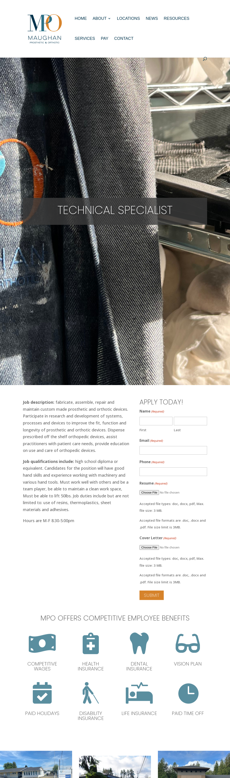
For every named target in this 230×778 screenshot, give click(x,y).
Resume (153, 483)
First (142, 430)
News (152, 19)
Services (85, 39)
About (99, 19)
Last (177, 430)
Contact (123, 39)
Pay (104, 39)
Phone (151, 462)
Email (151, 440)
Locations (128, 19)
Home (81, 19)
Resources (176, 19)
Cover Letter (157, 538)
